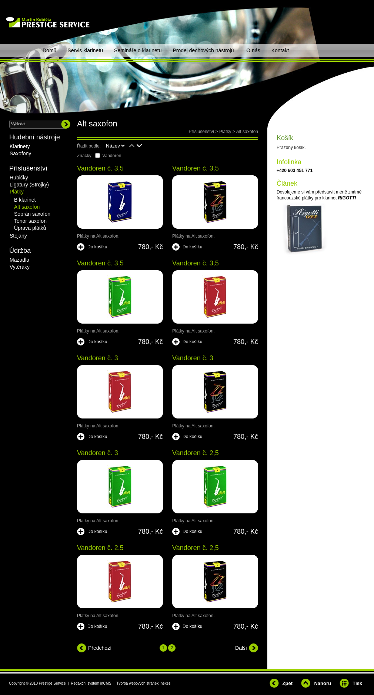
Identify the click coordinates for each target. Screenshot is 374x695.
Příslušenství (201, 131)
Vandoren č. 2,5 (195, 453)
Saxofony (20, 153)
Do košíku (97, 246)
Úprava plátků (30, 228)
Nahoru (322, 683)
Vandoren (111, 155)
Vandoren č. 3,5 (100, 168)
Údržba (20, 250)
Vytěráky (20, 267)
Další (241, 648)
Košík (285, 138)
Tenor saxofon (30, 221)
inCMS (105, 683)
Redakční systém (85, 683)
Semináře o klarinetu (137, 50)
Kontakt (280, 50)
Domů (49, 50)
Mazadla (19, 260)
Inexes (165, 683)
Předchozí (99, 648)
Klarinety (20, 146)
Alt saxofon (247, 131)
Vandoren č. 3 (97, 358)
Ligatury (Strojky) (29, 185)
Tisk (357, 683)
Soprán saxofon (32, 214)
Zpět (288, 683)
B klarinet (25, 200)
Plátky (225, 131)
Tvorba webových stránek (137, 683)
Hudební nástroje (34, 137)
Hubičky (19, 178)
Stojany (18, 236)
